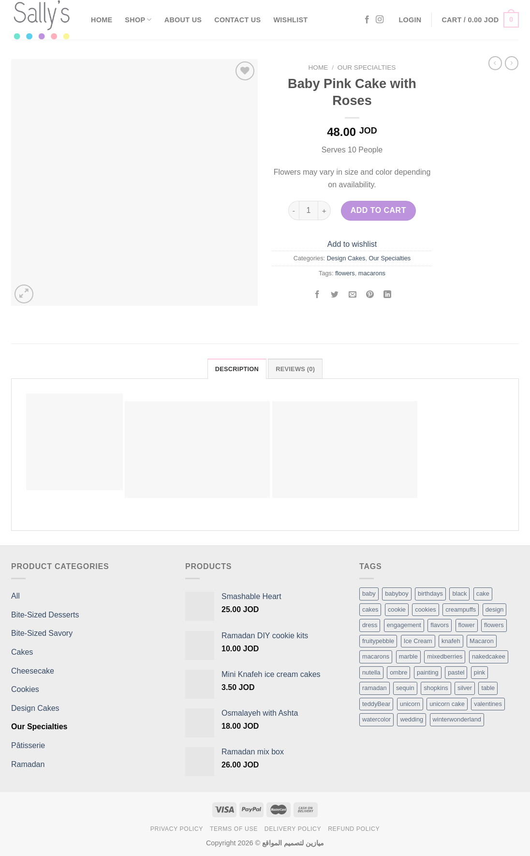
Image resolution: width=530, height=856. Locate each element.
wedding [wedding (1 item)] (411, 719)
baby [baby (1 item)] (369, 593)
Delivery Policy (293, 829)
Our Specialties (367, 67)
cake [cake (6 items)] (482, 593)
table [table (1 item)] (488, 687)
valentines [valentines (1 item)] (488, 703)
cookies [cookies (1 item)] (425, 609)
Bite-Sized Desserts (45, 615)
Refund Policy (354, 829)
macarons (371, 273)
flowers (345, 273)
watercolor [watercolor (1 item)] (376, 719)
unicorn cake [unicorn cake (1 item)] (447, 703)
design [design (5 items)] (495, 609)
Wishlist (290, 20)
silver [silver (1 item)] (464, 687)
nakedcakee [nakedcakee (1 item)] (488, 656)
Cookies (25, 689)
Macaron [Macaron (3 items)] (482, 641)
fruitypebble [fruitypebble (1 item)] (378, 641)
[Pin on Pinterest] (370, 295)
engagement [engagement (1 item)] (404, 625)
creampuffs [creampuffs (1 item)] (460, 609)
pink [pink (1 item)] (479, 672)
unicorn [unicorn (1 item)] (410, 703)
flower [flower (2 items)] (466, 625)
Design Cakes (346, 258)
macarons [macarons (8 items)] (375, 656)
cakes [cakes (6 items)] (370, 609)
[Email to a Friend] (352, 295)
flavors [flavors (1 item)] (439, 625)
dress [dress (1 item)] (369, 625)
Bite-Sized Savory (42, 633)
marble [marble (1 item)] (408, 656)
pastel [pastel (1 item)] (456, 672)
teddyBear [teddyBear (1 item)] (376, 703)
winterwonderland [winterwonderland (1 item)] (457, 719)
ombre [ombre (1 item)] (398, 672)
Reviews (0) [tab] (295, 369)
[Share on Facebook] (317, 295)
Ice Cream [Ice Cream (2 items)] (418, 641)
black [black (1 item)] (459, 593)
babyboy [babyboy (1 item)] (396, 593)
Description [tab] (237, 369)
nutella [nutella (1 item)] (371, 672)
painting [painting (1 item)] (428, 672)
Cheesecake (32, 671)
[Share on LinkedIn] (388, 295)
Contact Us (237, 20)
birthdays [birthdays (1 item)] (430, 593)
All (15, 596)
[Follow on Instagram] (379, 19)
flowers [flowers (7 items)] (494, 625)
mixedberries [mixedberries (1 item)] (444, 656)
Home (101, 20)
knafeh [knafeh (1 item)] (451, 641)
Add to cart (378, 210)
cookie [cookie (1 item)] (397, 609)
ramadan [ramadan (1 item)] (374, 687)
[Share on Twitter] (335, 295)
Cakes (22, 652)
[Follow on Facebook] (367, 19)
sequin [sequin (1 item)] (405, 687)
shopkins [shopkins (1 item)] (436, 687)
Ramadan (27, 764)
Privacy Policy (176, 829)
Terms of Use (234, 829)
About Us (183, 20)
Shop (138, 19)
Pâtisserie (28, 745)
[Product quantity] (308, 210)
